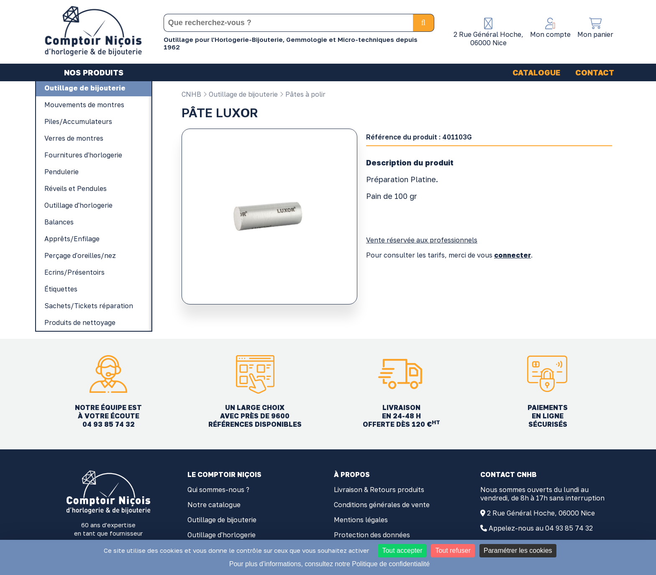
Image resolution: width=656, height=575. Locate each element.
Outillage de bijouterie (240, 94)
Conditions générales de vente (382, 504)
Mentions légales (361, 520)
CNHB (191, 94)
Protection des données (372, 535)
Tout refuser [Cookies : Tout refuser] (452, 550)
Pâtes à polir (302, 94)
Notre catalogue (214, 504)
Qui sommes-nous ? (218, 489)
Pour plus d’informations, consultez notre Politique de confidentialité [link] (329, 563)
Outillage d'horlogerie (221, 535)
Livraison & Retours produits (379, 489)
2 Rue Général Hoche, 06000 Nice (541, 513)
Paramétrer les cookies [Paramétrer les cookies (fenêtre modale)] (518, 550)
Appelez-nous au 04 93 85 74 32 (541, 528)
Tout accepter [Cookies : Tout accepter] (402, 550)
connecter (512, 255)
